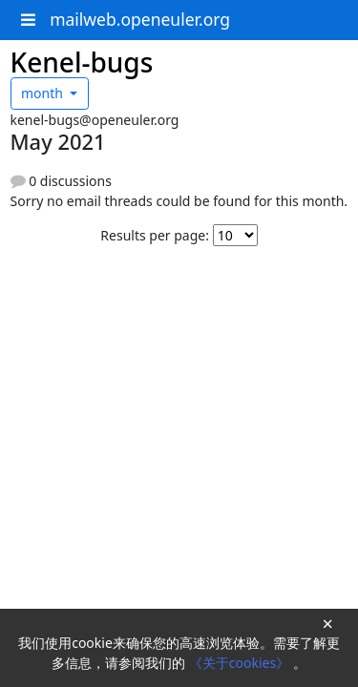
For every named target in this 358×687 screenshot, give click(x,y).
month (44, 93)
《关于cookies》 (241, 663)
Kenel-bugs (82, 62)
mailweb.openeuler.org (140, 19)
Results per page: (154, 235)
